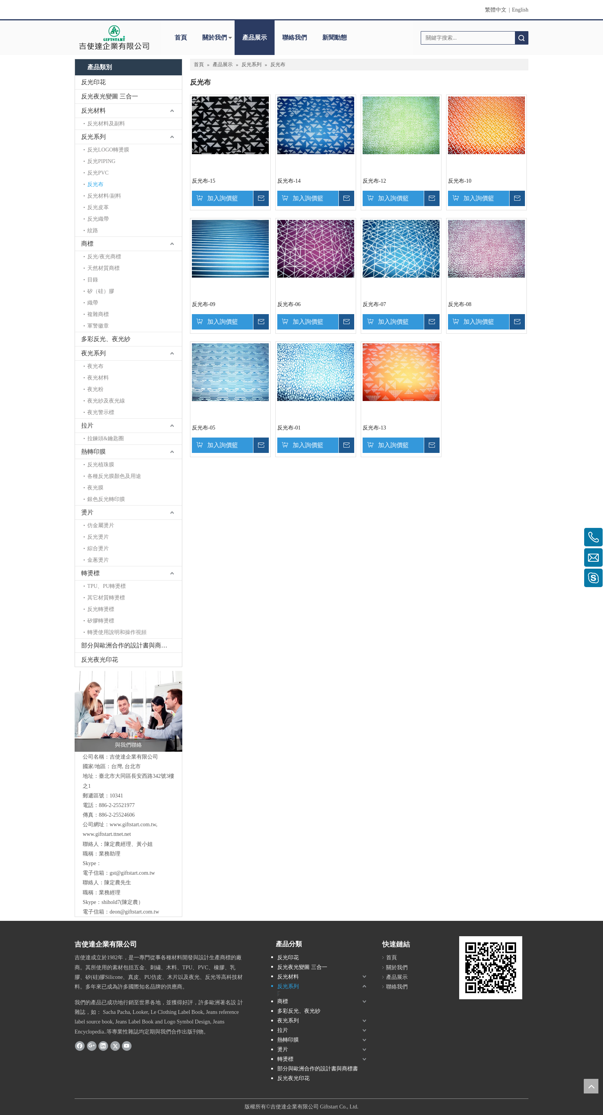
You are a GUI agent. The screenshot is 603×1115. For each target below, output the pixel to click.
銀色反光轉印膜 (106, 499)
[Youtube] (127, 1046)
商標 (87, 243)
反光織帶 (98, 219)
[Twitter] (115, 1046)
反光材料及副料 (106, 123)
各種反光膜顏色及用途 (114, 476)
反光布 (95, 184)
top (591, 1086)
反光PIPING (101, 161)
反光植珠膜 (100, 465)
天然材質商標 (103, 268)
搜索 (521, 38)
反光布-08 (459, 304)
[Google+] (92, 1046)
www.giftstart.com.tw (133, 824)
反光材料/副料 (104, 196)
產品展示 (254, 37)
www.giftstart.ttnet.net (107, 834)
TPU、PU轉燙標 (106, 586)
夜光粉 (95, 389)
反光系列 (93, 136)
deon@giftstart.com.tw (134, 912)
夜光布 (95, 366)
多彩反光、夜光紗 (105, 339)
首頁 (181, 37)
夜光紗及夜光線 (106, 401)
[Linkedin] (103, 1046)
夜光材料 (98, 378)
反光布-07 (374, 304)
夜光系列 (93, 353)
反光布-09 (203, 304)
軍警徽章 (98, 326)
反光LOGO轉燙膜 (108, 150)
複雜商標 (98, 314)
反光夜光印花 (99, 659)
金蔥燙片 (98, 560)
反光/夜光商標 (104, 257)
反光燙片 (98, 537)
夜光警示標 (100, 412)
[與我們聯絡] (128, 711)
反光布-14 (289, 181)
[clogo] (114, 37)
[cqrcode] (490, 967)
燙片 (87, 512)
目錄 (92, 280)
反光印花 (93, 82)
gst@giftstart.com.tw (132, 873)
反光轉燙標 (100, 609)
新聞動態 (334, 37)
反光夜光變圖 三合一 (109, 96)
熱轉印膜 (93, 451)
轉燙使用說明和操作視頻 (117, 632)
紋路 (92, 230)
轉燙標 (90, 573)
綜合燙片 (98, 548)
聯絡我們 (294, 37)
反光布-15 (203, 181)
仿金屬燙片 (100, 525)
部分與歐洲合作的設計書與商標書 (127, 645)
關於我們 (214, 37)
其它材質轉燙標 (106, 598)
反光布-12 (374, 181)
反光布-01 (289, 428)
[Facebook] (80, 1046)
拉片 (87, 425)
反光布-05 (203, 428)
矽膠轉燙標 (100, 621)
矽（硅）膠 (100, 291)
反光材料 (93, 110)
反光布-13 (374, 428)
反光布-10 (459, 181)
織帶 (92, 303)
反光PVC (97, 173)
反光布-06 (289, 304)
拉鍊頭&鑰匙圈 (105, 438)
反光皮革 (98, 207)
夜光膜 (95, 488)
